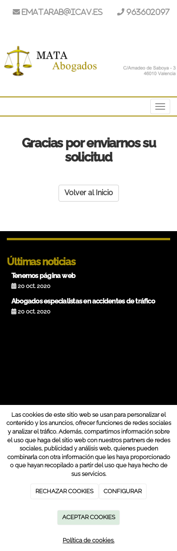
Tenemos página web (43, 276)
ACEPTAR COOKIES (88, 517)
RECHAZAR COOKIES (64, 491)
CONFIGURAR (122, 491)
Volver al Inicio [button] (88, 192)
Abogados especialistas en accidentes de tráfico (83, 301)
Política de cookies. (88, 540)
